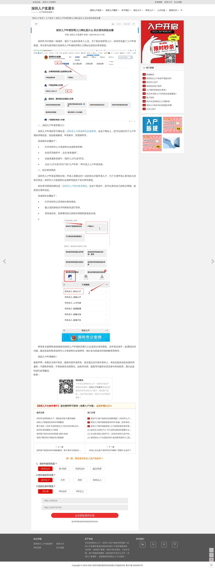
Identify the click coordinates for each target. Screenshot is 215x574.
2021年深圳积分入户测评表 (158, 101)
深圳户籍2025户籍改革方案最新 (50, 437)
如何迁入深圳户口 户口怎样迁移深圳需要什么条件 (111, 430)
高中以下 (45, 480)
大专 (62, 480)
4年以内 (63, 491)
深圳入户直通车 (49, 2)
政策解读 (150, 74)
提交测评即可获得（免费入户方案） (74, 406)
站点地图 (178, 2)
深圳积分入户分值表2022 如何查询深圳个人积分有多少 (114, 437)
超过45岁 (97, 469)
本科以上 (97, 480)
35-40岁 (63, 469)
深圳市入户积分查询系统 (75, 186)
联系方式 (168, 2)
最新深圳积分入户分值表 (113, 556)
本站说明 (37, 547)
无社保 (45, 491)
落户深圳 (150, 97)
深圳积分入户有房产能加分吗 (158, 78)
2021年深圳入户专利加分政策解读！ (161, 94)
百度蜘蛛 (158, 2)
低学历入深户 (152, 82)
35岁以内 (45, 469)
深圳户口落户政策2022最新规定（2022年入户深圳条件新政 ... (116, 418)
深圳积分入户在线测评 (43, 544)
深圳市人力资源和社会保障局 (81, 131)
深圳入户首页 (38, 18)
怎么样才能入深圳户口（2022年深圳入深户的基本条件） (114, 434)
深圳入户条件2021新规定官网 (159, 105)
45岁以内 (79, 469)
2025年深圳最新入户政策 (47, 430)
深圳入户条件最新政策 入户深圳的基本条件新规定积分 (113, 426)
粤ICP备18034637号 (134, 565)
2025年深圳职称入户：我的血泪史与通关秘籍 (55, 418)
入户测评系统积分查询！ (156, 90)
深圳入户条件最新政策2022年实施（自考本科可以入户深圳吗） (117, 422)
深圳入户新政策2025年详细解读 (50, 422)
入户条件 (49, 18)
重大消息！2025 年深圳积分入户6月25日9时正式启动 (59, 426)
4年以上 (80, 491)
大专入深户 (151, 109)
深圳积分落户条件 (154, 86)
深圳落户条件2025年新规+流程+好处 (52, 434)
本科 (80, 480)
